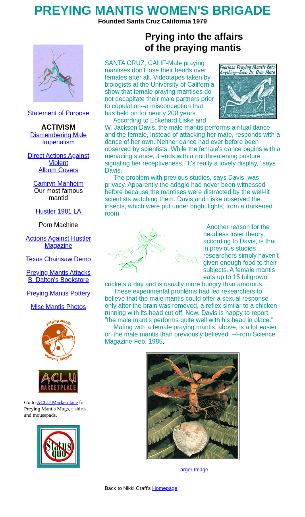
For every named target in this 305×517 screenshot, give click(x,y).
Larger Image (193, 469)
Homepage (165, 488)
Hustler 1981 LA (58, 211)
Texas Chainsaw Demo (58, 259)
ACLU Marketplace (57, 402)
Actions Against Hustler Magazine (58, 242)
